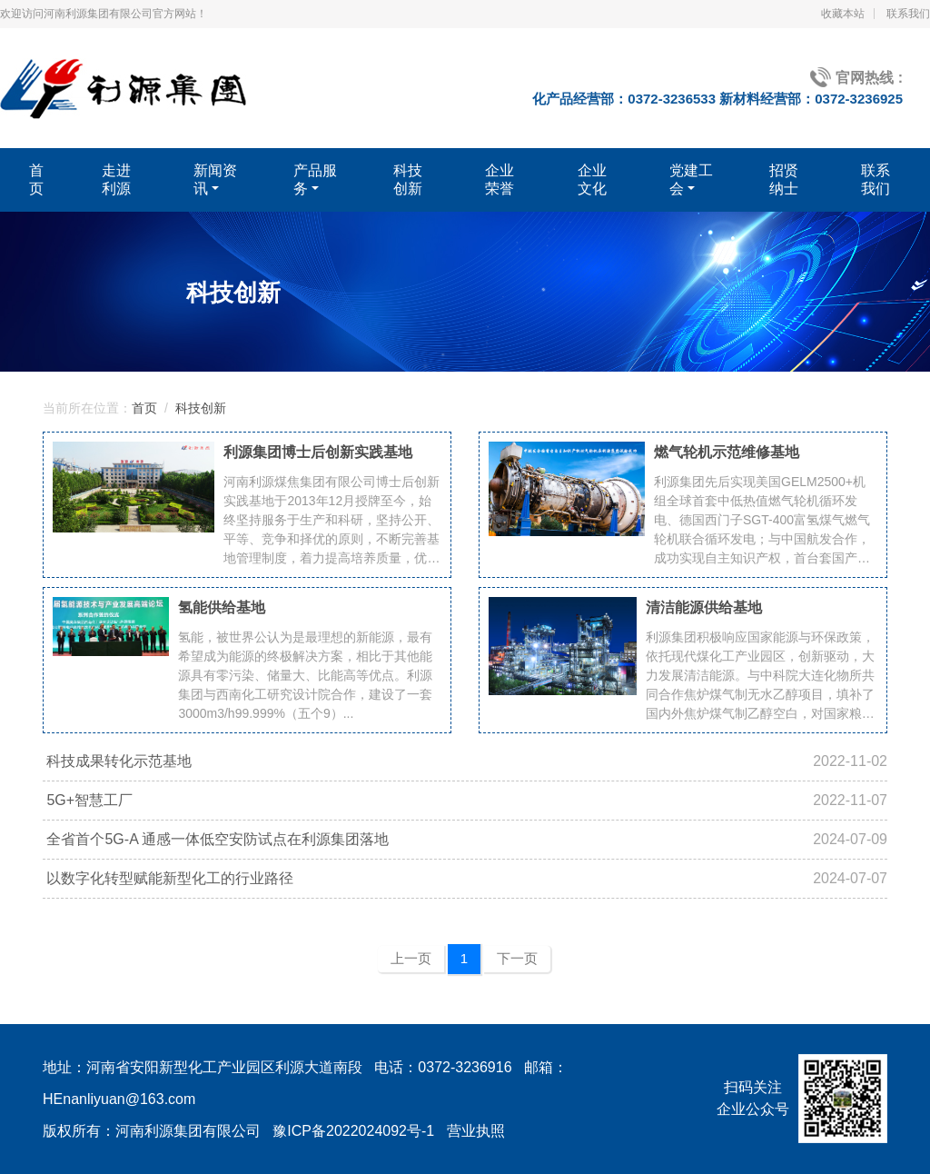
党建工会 (691, 179)
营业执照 (476, 1131)
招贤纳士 (783, 179)
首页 (36, 179)
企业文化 (592, 179)
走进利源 (116, 179)
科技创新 (407, 179)
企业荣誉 (499, 179)
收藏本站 (843, 13)
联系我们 (908, 13)
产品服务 (315, 179)
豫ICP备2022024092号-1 (353, 1131)
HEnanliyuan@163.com (119, 1099)
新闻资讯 (215, 179)
